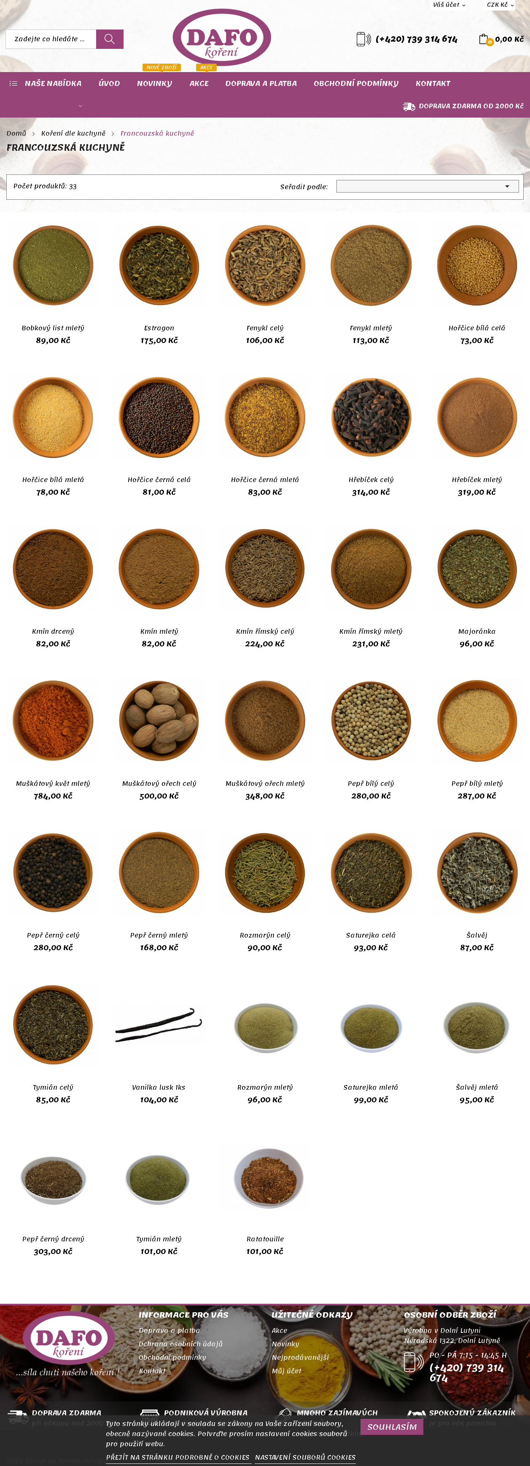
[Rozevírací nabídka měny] (499, 5)
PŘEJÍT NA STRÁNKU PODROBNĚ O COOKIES (179, 1457)
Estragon (159, 328)
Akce (279, 1331)
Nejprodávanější (300, 1358)
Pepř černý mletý (159, 935)
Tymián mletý (159, 1239)
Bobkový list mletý (53, 328)
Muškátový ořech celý (159, 784)
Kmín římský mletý (371, 631)
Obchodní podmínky (172, 1358)
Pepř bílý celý (370, 784)
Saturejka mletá (371, 1087)
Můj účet (286, 1371)
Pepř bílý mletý (477, 784)
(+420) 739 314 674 (416, 39)
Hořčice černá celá (159, 480)
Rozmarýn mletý (265, 1087)
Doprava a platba (169, 1331)
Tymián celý (53, 1087)
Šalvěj (476, 935)
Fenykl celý (265, 328)
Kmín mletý (159, 631)
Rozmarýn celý (265, 935)
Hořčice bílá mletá (53, 480)
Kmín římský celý (265, 631)
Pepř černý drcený (53, 1239)
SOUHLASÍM (392, 1427)
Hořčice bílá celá (477, 328)
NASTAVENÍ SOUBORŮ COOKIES (305, 1457)
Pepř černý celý (53, 935)
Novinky (285, 1344)
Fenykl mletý (371, 328)
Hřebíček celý (371, 480)
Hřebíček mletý (477, 480)
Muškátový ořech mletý (265, 784)
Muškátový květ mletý (53, 784)
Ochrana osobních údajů (181, 1344)
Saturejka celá (371, 935)
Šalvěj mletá (477, 1087)
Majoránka (477, 631)
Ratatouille (265, 1239)
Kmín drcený (53, 631)
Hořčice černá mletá (265, 480)
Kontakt (152, 1371)
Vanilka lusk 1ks (159, 1087)
